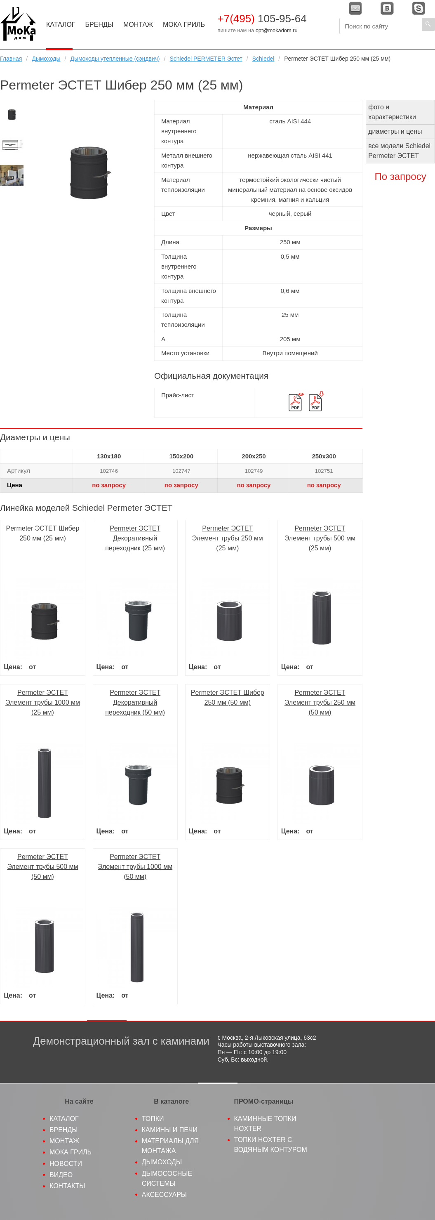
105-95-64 (261, 18)
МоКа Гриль (184, 24)
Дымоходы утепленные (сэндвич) (115, 58)
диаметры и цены (395, 131)
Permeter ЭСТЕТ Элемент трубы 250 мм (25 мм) (227, 538)
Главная (11, 58)
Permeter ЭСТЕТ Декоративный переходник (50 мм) (135, 702)
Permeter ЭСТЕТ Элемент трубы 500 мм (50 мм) (42, 866)
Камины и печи (170, 1129)
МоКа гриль (70, 1152)
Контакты (67, 1185)
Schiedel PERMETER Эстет (205, 58)
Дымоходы (46, 58)
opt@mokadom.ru (277, 30)
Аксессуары (164, 1194)
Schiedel (263, 58)
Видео (61, 1174)
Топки (153, 1118)
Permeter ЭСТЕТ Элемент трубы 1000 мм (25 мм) (42, 702)
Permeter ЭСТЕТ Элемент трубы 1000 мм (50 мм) (135, 866)
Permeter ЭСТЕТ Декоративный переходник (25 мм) (135, 538)
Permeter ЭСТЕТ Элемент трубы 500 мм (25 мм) (320, 538)
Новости (65, 1163)
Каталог (60, 24)
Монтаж (138, 24)
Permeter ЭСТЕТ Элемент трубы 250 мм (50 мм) (320, 702)
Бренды (99, 24)
